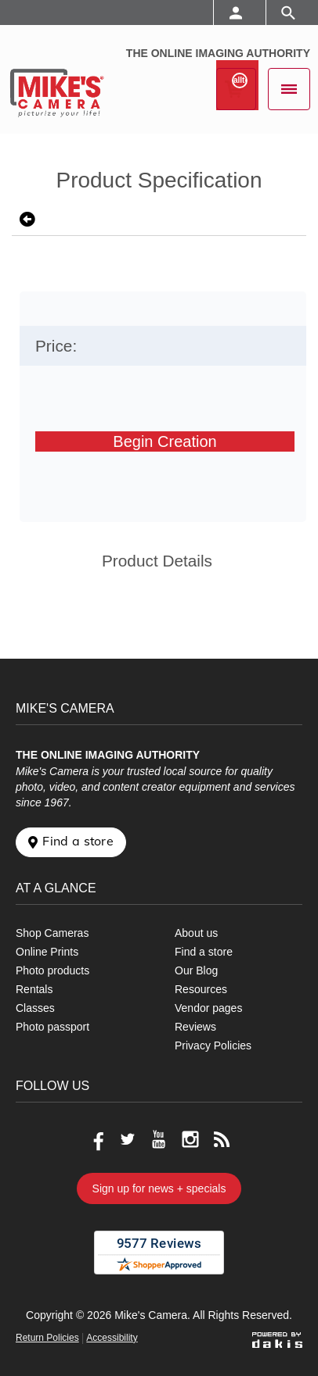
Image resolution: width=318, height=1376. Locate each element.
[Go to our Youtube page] (159, 1139)
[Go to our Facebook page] (96, 1139)
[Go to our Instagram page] (190, 1139)
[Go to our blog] (221, 1139)
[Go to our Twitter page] (127, 1139)
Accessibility (111, 1337)
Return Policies (47, 1337)
